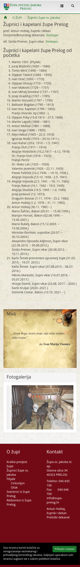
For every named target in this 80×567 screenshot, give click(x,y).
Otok (14, 487)
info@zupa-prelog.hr (55, 500)
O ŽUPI (17, 18)
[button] (12, 407)
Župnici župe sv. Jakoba (44, 18)
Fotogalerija (19, 377)
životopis (52, 35)
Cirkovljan (18, 483)
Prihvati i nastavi (61, 550)
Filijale (11, 479)
